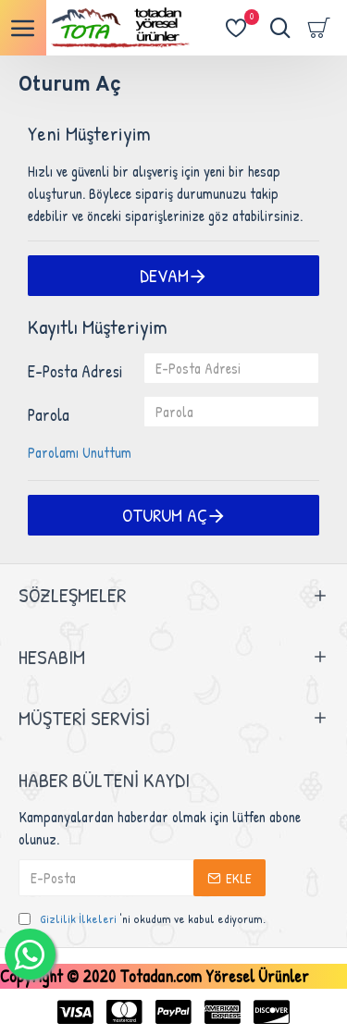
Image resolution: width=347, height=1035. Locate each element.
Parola (48, 414)
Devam (164, 275)
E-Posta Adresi (75, 371)
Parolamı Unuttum (79, 452)
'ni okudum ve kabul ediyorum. (142, 919)
